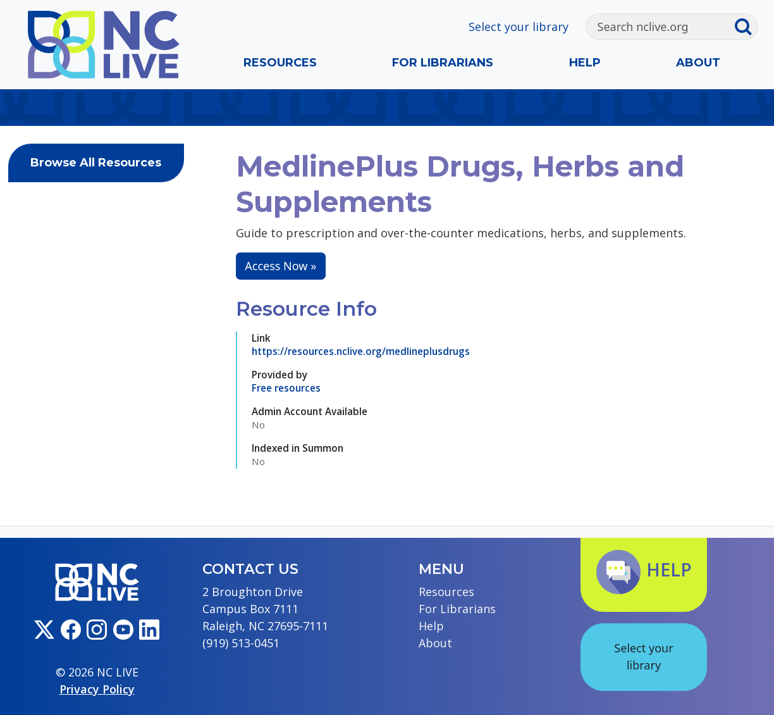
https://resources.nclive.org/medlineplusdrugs (361, 351)
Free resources (286, 388)
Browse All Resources (95, 163)
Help (585, 63)
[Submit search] (746, 26)
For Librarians (442, 63)
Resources (280, 63)
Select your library (518, 26)
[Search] (660, 26)
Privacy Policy (97, 689)
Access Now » (280, 265)
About (698, 63)
